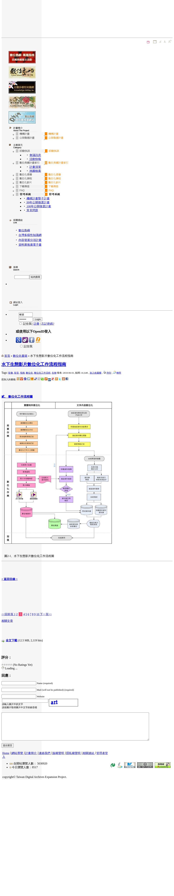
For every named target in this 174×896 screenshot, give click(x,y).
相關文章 (7, 620)
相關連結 (88, 758)
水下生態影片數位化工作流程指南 (33, 364)
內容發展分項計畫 (30, 240)
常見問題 (32, 210)
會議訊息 (35, 155)
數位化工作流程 (42, 372)
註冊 (36, 323)
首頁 (7, 355)
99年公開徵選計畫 (38, 202)
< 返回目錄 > (9, 579)
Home (5, 758)
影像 (10, 372)
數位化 (29, 372)
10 (37, 614)
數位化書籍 (20, 355)
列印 (109, 372)
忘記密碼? (47, 323)
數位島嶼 (24, 230)
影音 (16, 372)
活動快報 (35, 159)
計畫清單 (35, 166)
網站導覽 (17, 758)
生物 (54, 372)
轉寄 (118, 372)
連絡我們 (44, 758)
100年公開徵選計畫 (38, 206)
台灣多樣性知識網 (30, 235)
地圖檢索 (35, 170)
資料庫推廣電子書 (30, 244)
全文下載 (11, 640)
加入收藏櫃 (95, 372)
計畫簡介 (30, 758)
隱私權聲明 (73, 758)
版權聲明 (58, 758)
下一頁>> (45, 614)
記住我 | (25, 323)
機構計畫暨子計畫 (38, 198)
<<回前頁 (7, 614)
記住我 (24, 346)
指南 (22, 372)
